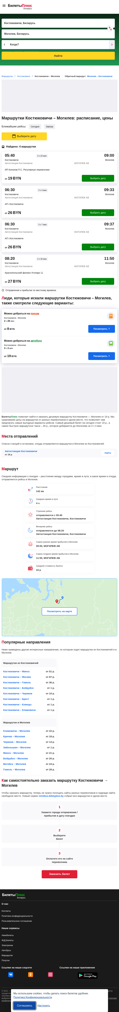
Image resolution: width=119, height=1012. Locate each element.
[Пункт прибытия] (58, 33)
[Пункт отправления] (58, 23)
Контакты (6, 911)
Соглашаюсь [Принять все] (24, 1005)
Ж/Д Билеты (8, 940)
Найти (58, 55)
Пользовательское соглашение (17, 921)
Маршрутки (7, 955)
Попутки (6, 960)
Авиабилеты (8, 935)
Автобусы (6, 950)
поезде (35, 313)
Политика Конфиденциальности (32, 997)
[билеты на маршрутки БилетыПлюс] (14, 895)
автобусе (36, 340)
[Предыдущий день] (4, 44)
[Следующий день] (112, 44)
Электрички (7, 945)
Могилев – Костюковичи (99, 76)
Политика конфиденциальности (17, 916)
